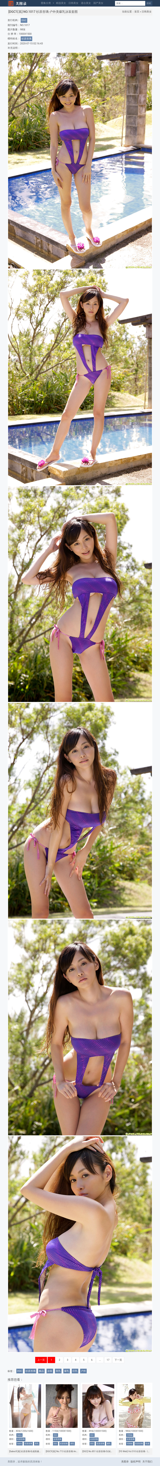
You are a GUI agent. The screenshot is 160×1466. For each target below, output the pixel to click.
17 (108, 1359)
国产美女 (98, 3)
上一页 (41, 1359)
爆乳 (66, 1370)
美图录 (125, 1461)
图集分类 (46, 3)
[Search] (130, 3)
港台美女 (86, 3)
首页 (136, 11)
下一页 (118, 1359)
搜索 (149, 3)
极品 (41, 1370)
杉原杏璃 (26, 38)
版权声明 (136, 1461)
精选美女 (61, 3)
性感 (147, 1443)
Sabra (19, 1435)
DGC (23, 20)
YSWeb (129, 1435)
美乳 (58, 1370)
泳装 (49, 1370)
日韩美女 (73, 3)
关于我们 (147, 1461)
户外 (83, 1370)
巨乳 (75, 1370)
